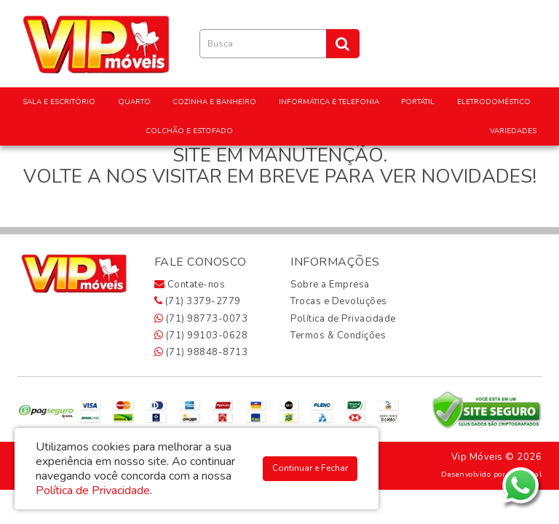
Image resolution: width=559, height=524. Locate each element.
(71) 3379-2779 (197, 301)
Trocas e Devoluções (338, 301)
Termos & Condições (338, 335)
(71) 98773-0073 (201, 318)
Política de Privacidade (343, 318)
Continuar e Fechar (310, 468)
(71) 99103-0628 (201, 335)
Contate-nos (190, 284)
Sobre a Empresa (330, 284)
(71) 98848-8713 (201, 352)
